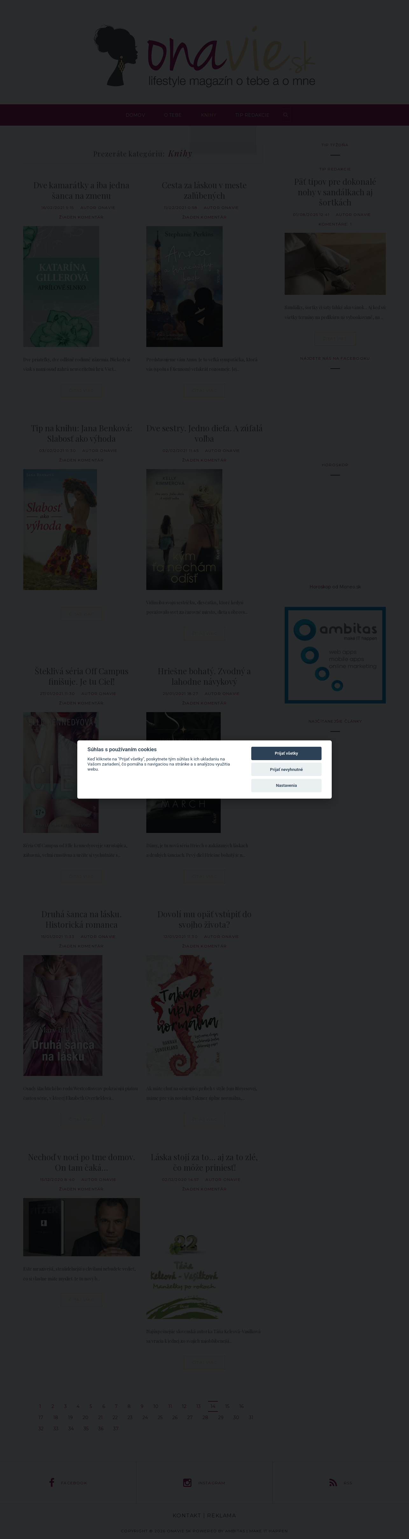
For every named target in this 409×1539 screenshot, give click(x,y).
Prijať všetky (286, 753)
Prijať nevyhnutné (286, 769)
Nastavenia (286, 785)
